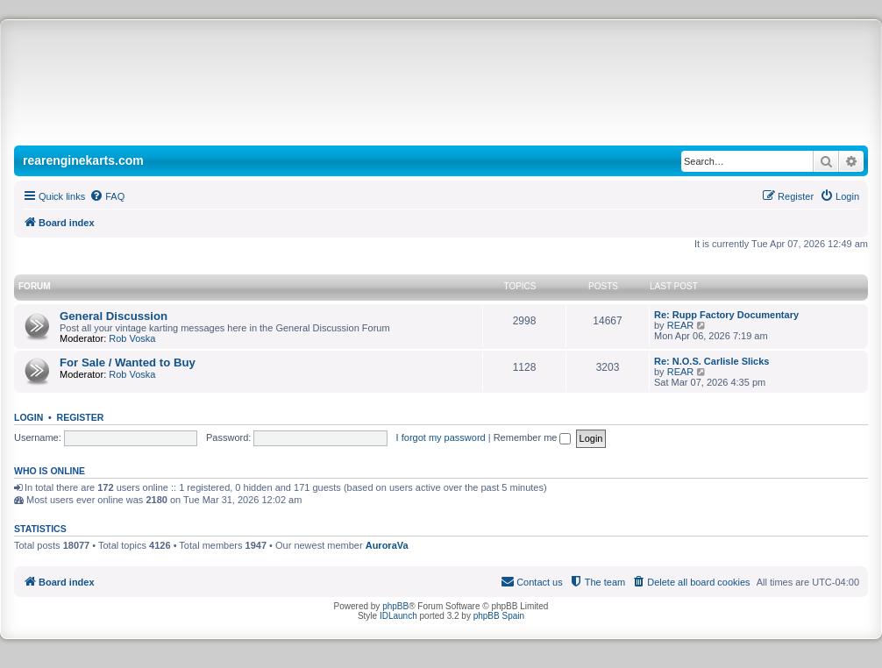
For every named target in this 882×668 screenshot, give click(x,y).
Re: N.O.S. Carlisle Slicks (711, 361)
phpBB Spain (498, 616)
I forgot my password (441, 437)
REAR (680, 325)
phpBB (395, 606)
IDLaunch (398, 616)
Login (28, 417)
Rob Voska (132, 338)
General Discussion (113, 316)
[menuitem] (106, 196)
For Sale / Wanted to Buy (128, 362)
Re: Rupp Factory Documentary (726, 314)
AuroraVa (387, 545)
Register (80, 417)
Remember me (533, 437)
